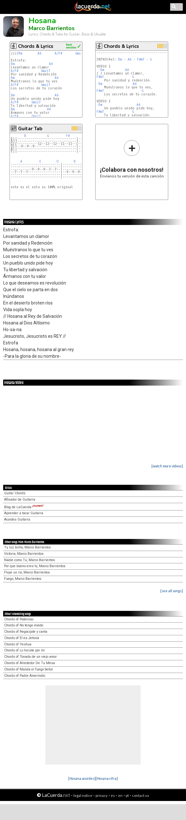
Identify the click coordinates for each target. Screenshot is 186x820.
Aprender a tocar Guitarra (23, 513)
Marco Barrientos (52, 28)
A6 (39, 53)
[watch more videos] (167, 466)
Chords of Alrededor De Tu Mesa (29, 663)
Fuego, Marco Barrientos (22, 579)
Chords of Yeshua (17, 644)
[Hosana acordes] (82, 778)
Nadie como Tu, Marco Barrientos (29, 560)
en (120, 795)
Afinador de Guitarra (19, 499)
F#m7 (140, 59)
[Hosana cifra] (107, 778)
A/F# (58, 53)
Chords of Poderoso (18, 619)
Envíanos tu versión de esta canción (132, 159)
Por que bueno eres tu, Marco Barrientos (34, 566)
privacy (102, 795)
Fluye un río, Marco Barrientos (27, 572)
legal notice (82, 795)
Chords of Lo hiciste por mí (24, 650)
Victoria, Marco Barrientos (23, 554)
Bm (20, 53)
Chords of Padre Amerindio (24, 676)
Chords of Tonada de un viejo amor (30, 657)
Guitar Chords (14, 493)
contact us (140, 795)
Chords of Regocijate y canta (25, 632)
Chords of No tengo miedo (23, 625)
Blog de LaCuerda (23, 507)
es (113, 795)
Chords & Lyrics (35, 46)
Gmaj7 (80, 53)
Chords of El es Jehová (21, 638)
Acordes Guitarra (17, 519)
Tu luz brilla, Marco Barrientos (27, 547)
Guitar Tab (30, 128)
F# (68, 136)
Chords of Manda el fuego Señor (28, 669)
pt (127, 795)
